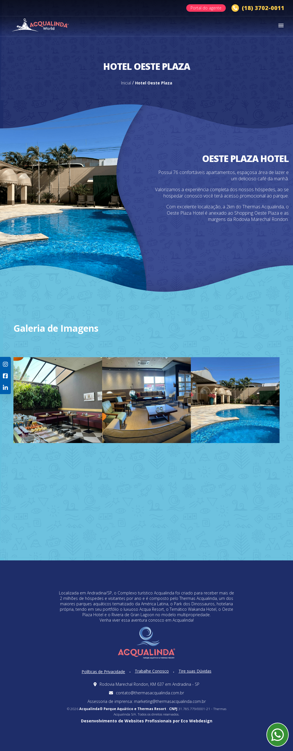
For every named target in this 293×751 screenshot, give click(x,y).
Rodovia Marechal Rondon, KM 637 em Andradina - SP (146, 684)
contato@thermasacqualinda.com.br (146, 692)
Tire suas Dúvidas (195, 671)
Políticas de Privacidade (103, 671)
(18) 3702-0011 (257, 8)
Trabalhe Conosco (152, 671)
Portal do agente (206, 8)
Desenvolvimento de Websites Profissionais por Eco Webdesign (146, 721)
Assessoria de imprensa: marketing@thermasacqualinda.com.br (147, 701)
